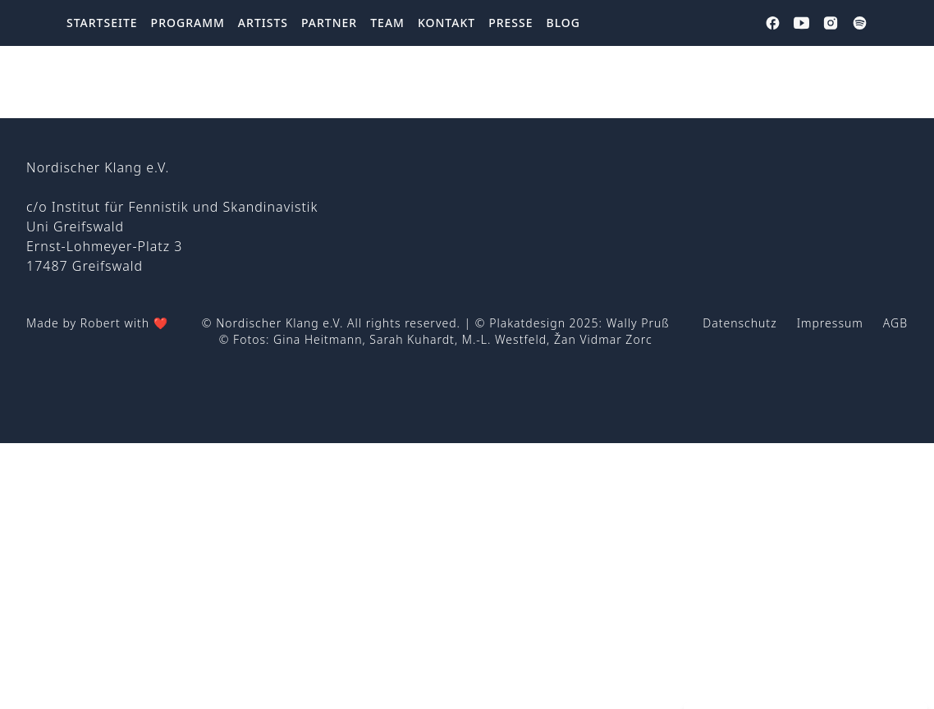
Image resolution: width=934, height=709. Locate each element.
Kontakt (446, 22)
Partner (329, 22)
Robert (100, 323)
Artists (263, 22)
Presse (510, 22)
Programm (188, 22)
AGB (895, 323)
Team (387, 22)
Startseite (102, 22)
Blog (564, 22)
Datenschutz (739, 323)
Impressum (830, 323)
